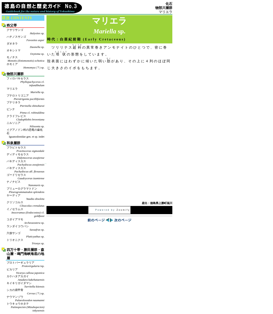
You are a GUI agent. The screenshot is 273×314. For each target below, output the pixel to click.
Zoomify (123, 210)
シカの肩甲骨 (25, 291)
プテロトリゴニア (25, 97)
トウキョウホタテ (25, 307)
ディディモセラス (25, 156)
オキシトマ (25, 52)
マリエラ (25, 90)
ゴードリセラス (25, 176)
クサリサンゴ (25, 31)
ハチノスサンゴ (25, 38)
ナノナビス (25, 183)
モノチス (25, 59)
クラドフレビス (25, 117)
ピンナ (25, 111)
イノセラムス (25, 212)
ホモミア (25, 65)
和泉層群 (13, 143)
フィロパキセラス (25, 82)
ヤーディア (25, 197)
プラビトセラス (25, 149)
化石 (169, 4)
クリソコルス (25, 204)
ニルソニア (25, 124)
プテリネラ (25, 104)
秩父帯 (12, 25)
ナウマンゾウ (25, 298)
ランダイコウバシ (25, 228)
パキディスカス (25, 163)
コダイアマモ (25, 221)
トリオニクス (25, 241)
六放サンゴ (25, 234)
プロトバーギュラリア (25, 264)
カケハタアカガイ (25, 278)
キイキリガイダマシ (25, 284)
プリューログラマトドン (25, 190)
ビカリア (25, 271)
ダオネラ (25, 45)
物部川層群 (163, 8)
